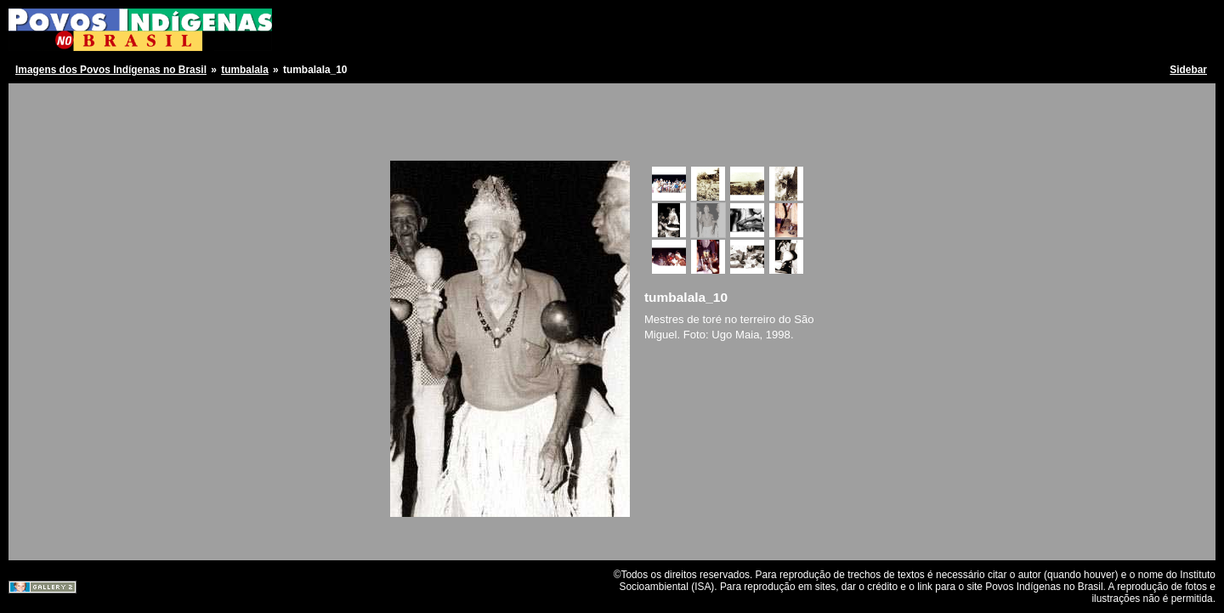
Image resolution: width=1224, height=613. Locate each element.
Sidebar (1188, 70)
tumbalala (245, 70)
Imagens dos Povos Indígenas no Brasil (111, 70)
